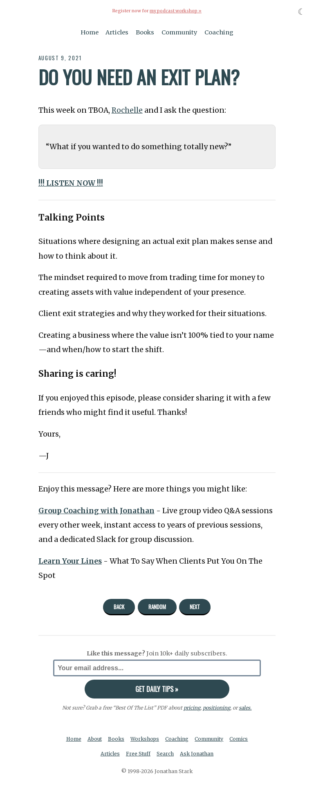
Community (179, 32)
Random (157, 606)
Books (145, 32)
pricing (192, 707)
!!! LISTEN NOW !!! (70, 182)
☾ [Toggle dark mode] (301, 11)
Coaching (218, 32)
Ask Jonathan (197, 754)
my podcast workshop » (175, 11)
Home (90, 32)
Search (165, 754)
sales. (245, 707)
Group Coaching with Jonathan (96, 510)
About (94, 738)
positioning (216, 707)
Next (195, 606)
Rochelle (127, 109)
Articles (116, 32)
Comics (240, 738)
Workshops (144, 738)
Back (119, 606)
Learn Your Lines (70, 560)
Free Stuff (138, 754)
